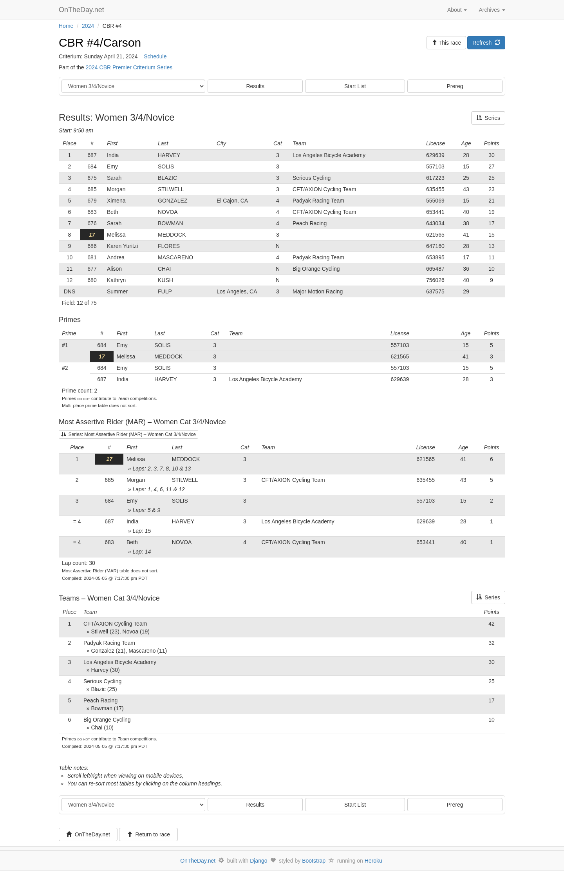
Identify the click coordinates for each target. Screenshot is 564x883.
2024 (88, 26)
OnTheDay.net (82, 10)
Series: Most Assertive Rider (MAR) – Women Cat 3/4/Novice (128, 434)
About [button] (457, 10)
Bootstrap (313, 861)
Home (66, 26)
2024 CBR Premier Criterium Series (128, 67)
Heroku (373, 861)
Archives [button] (492, 10)
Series (488, 118)
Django (258, 861)
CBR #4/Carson (100, 42)
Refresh (486, 43)
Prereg (455, 86)
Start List (355, 86)
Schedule (155, 56)
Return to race (148, 834)
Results (255, 86)
